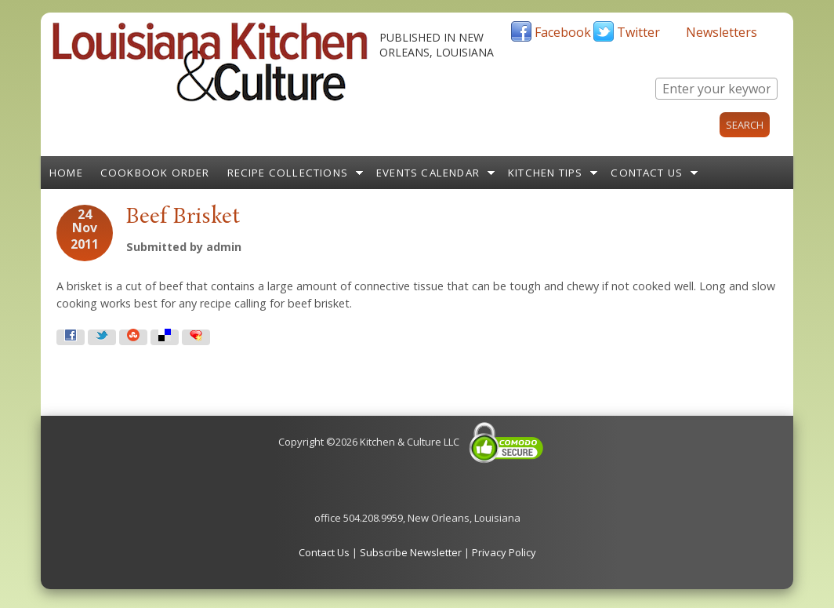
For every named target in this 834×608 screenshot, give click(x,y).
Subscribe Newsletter (411, 552)
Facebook (563, 32)
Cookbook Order (155, 173)
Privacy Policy (504, 552)
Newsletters (721, 32)
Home (66, 173)
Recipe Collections (288, 173)
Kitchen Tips (545, 173)
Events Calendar (428, 173)
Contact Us (647, 173)
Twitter (638, 32)
